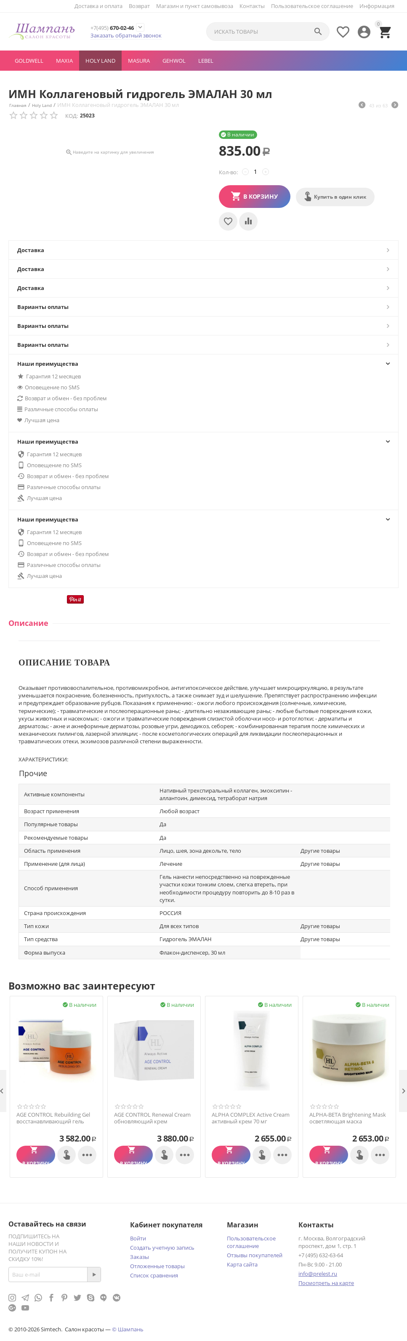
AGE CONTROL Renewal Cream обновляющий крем (152, 1118)
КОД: (71, 116)
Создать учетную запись (162, 1247)
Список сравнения (154, 1275)
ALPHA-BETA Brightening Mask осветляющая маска (347, 1118)
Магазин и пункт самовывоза (194, 6)
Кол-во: (228, 172)
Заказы (139, 1257)
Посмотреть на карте (326, 1283)
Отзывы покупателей (254, 1255)
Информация (376, 6)
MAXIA (64, 60)
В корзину (260, 196)
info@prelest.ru (317, 1273)
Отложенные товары (157, 1266)
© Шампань (128, 1329)
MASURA (139, 60)
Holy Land (100, 60)
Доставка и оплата (98, 6)
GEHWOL (174, 60)
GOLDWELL (29, 60)
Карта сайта (242, 1264)
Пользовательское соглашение (312, 6)
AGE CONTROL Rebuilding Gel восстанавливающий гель (53, 1118)
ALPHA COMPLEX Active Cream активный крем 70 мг (251, 1118)
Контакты (252, 6)
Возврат (139, 6)
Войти (138, 1238)
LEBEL (205, 60)
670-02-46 (118, 27)
